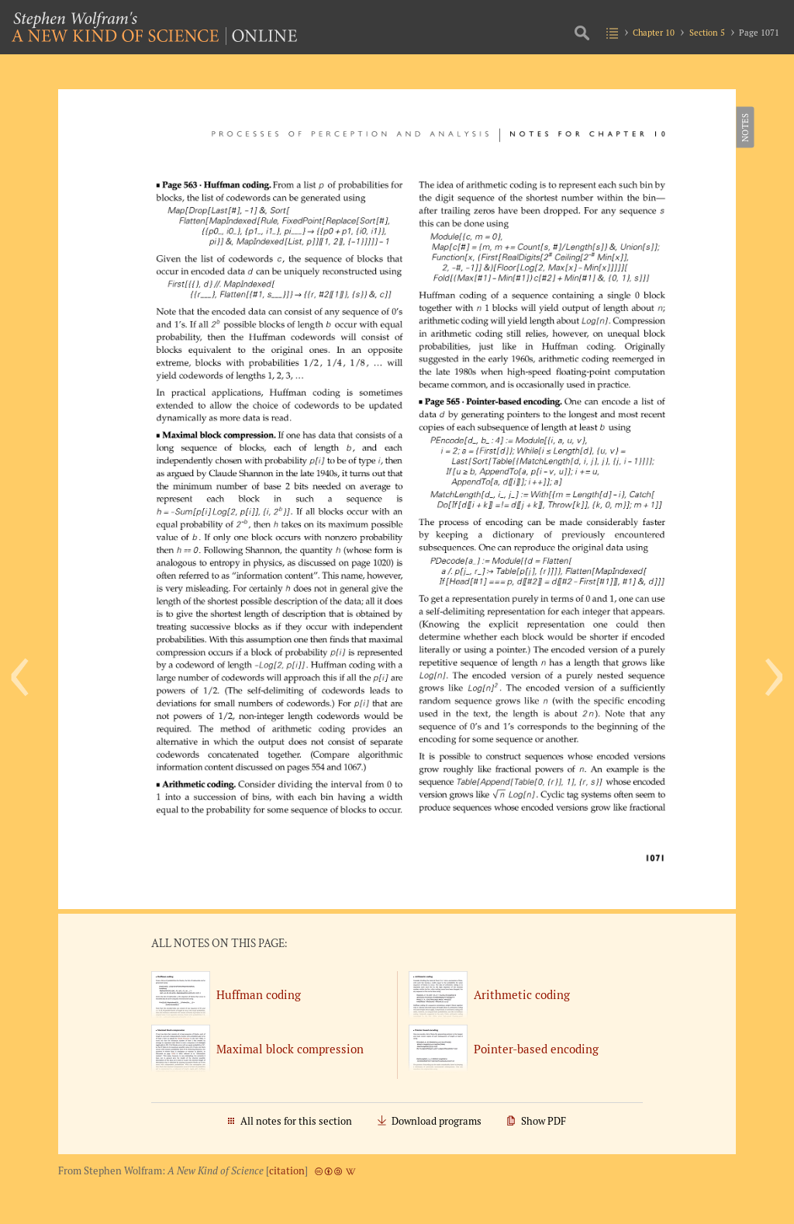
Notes (744, 127)
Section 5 (707, 32)
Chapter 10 (654, 32)
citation (287, 1170)
